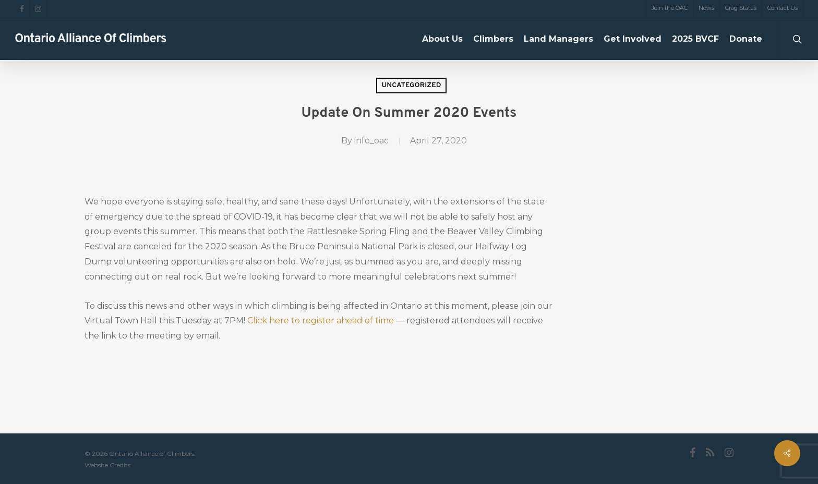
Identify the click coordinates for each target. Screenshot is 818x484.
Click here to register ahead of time (320, 320)
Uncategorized (411, 85)
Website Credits (107, 465)
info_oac (371, 141)
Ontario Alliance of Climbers (90, 39)
